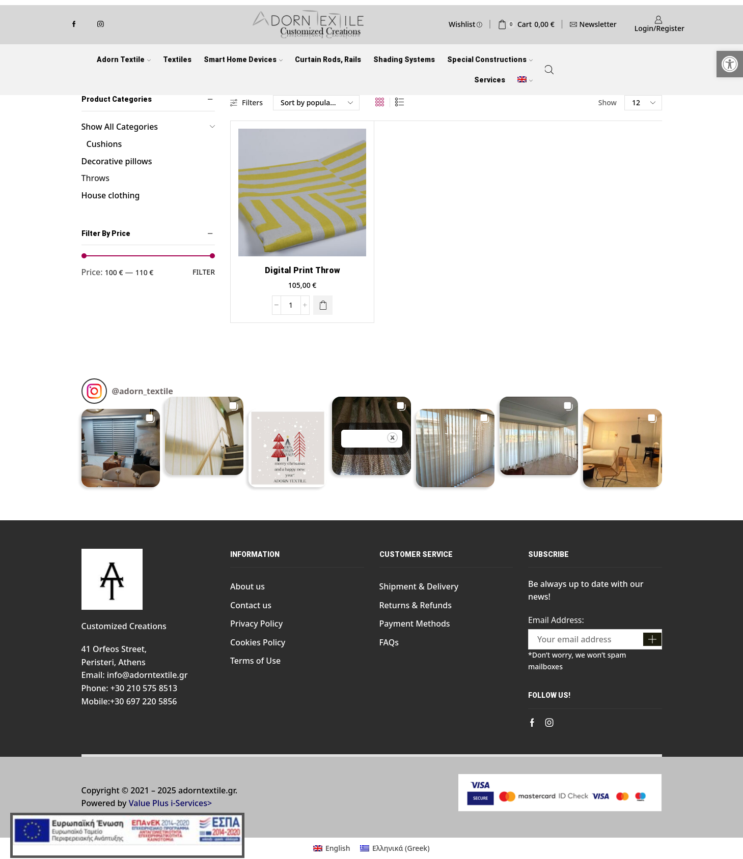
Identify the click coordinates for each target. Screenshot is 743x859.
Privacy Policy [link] (256, 623)
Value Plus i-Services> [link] (170, 803)
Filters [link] (246, 102)
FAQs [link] (389, 642)
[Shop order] (316, 102)
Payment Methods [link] (414, 623)
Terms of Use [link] (255, 660)
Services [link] (489, 80)
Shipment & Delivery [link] (419, 586)
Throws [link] (95, 178)
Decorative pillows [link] (116, 161)
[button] (120, 448)
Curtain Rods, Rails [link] (328, 59)
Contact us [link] (250, 605)
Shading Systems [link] (404, 59)
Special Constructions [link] (490, 59)
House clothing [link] (110, 195)
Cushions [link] (104, 144)
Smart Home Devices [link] (243, 59)
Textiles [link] (177, 59)
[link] (730, 64)
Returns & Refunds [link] (415, 605)
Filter (203, 272)
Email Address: (556, 620)
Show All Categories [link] (119, 126)
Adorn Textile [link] (124, 59)
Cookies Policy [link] (257, 642)
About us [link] (247, 586)
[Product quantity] (290, 305)
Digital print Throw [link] (302, 270)
